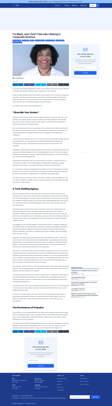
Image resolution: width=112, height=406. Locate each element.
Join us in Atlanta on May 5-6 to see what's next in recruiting (56, 1)
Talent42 (37, 385)
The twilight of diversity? (78, 289)
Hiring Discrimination (40, 40)
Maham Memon (74, 285)
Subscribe (41, 366)
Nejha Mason (20, 78)
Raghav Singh (74, 273)
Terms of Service (84, 381)
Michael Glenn (74, 297)
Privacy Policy (83, 378)
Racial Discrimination (50, 40)
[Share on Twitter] (40, 84)
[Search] (97, 5)
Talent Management (17, 42)
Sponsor (59, 381)
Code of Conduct (84, 384)
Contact (59, 384)
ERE (13, 378)
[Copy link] (63, 84)
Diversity (32, 40)
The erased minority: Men (78, 277)
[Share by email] (52, 84)
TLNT (13, 385)
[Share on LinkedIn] (18, 84)
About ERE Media (61, 378)
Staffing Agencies (60, 40)
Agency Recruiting (17, 40)
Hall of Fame (60, 390)
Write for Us (60, 387)
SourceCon (38, 378)
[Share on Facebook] (29, 84)
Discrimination (25, 40)
